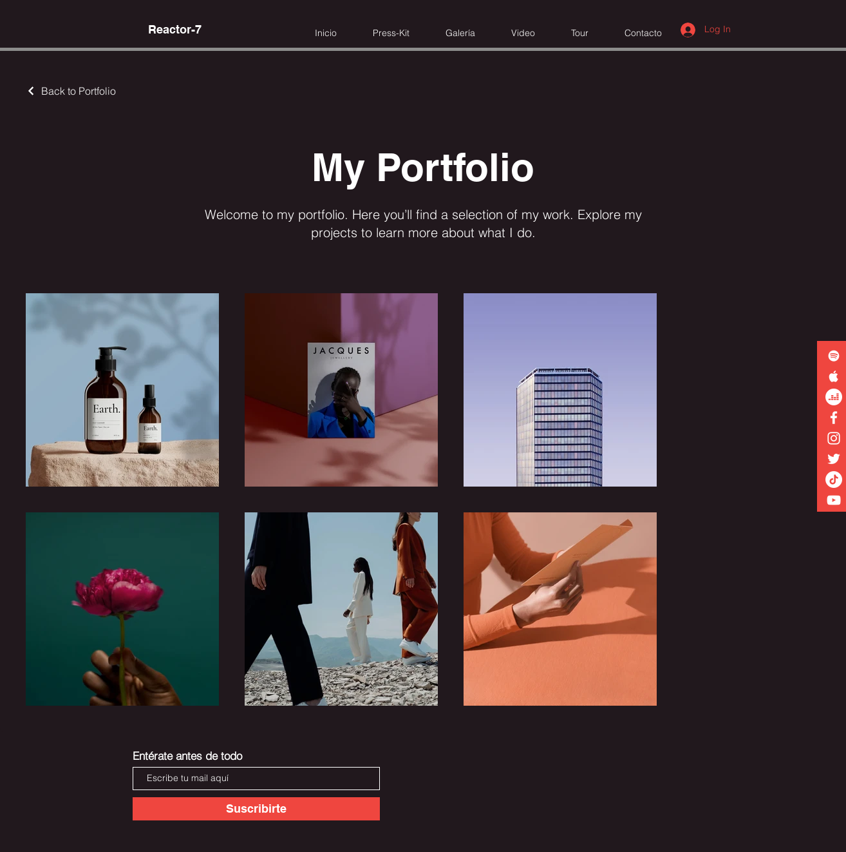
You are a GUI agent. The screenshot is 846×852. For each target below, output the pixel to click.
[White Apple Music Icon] (833, 376)
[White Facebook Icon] (833, 417)
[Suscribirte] (256, 808)
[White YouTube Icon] (833, 500)
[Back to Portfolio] (71, 91)
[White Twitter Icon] (833, 458)
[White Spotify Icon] (833, 355)
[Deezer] (833, 397)
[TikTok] (833, 479)
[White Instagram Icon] (833, 438)
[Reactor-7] (175, 30)
